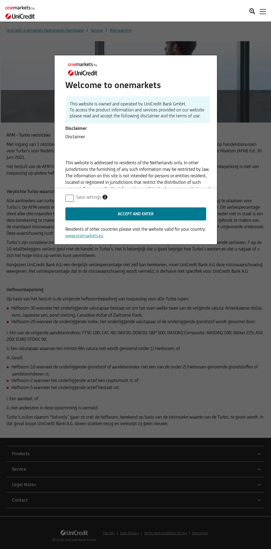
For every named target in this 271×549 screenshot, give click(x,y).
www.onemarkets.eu (84, 235)
